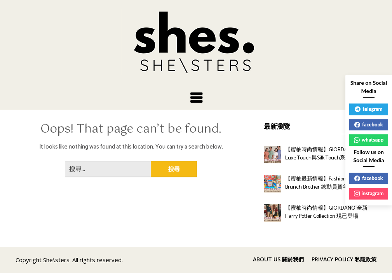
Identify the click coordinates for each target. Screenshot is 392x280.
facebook (368, 124)
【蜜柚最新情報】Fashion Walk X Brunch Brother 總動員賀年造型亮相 (327, 183)
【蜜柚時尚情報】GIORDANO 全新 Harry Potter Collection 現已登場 (326, 212)
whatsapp (368, 139)
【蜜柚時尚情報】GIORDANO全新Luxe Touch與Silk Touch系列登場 (325, 154)
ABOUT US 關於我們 (278, 259)
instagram (369, 193)
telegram (368, 109)
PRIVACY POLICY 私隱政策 (344, 259)
